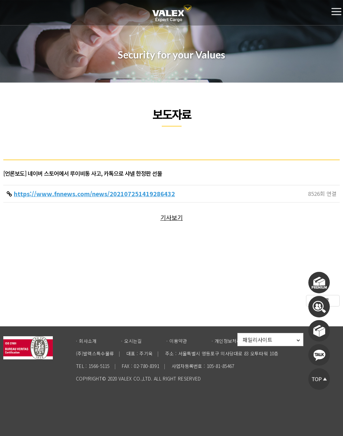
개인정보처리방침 (232, 341)
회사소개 (87, 341)
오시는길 (133, 341)
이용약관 (178, 341)
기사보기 (171, 217)
